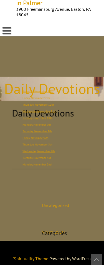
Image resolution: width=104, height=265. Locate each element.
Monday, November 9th (39, 124)
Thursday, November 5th (39, 142)
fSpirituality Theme (30, 258)
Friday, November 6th (38, 136)
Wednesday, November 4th (40, 148)
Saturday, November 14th (40, 93)
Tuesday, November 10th (39, 118)
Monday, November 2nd (39, 160)
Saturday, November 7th (39, 130)
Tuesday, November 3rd (39, 154)
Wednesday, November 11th (41, 112)
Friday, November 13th (38, 100)
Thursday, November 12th (40, 106)
